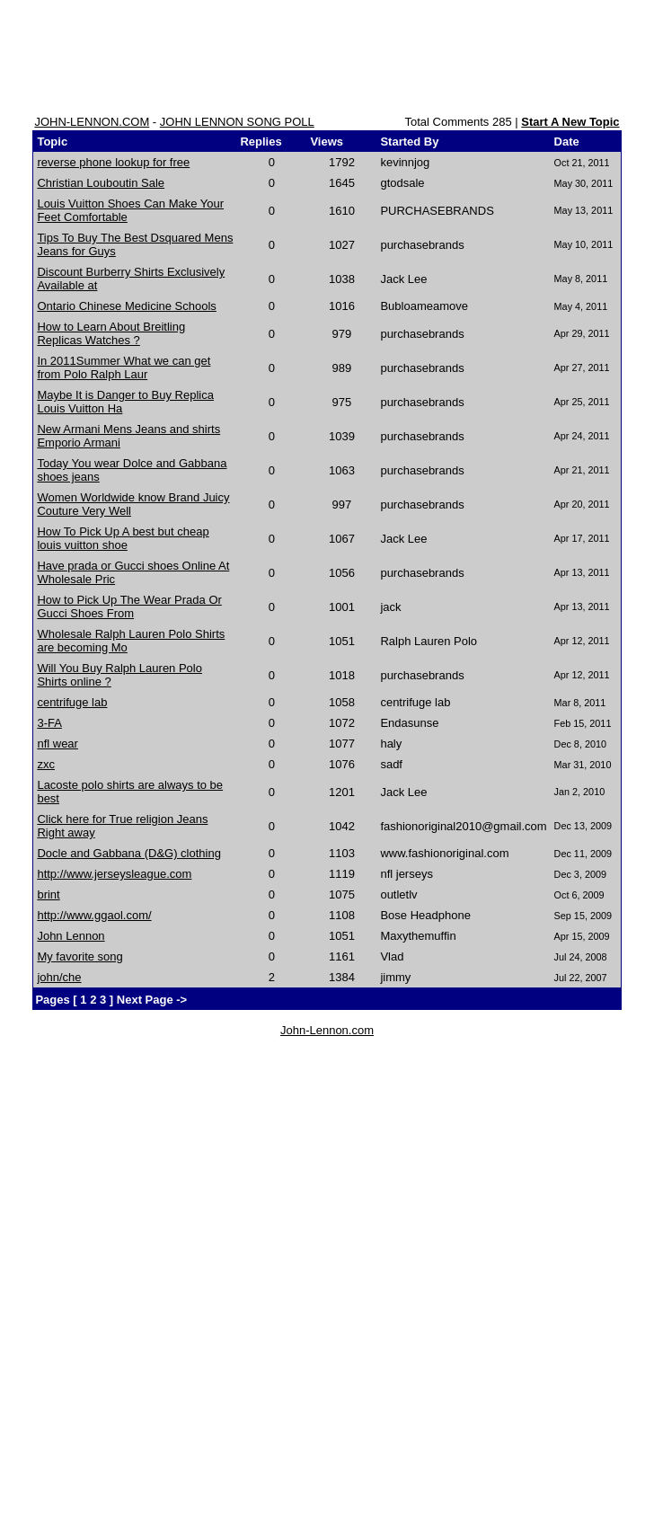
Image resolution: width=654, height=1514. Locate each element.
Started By (409, 141)
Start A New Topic (570, 121)
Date (566, 141)
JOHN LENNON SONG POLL (237, 121)
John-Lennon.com (327, 1030)
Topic (52, 141)
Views (326, 141)
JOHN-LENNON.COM (91, 121)
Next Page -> (150, 999)
